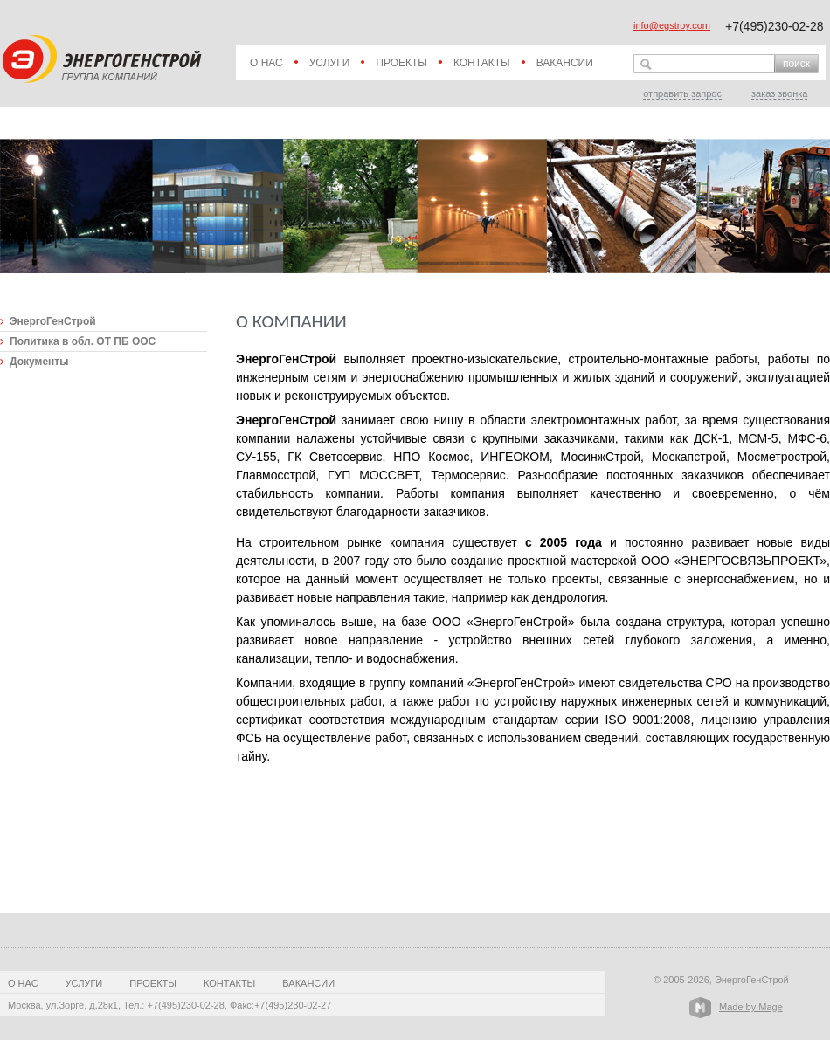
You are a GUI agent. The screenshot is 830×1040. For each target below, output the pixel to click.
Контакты (481, 63)
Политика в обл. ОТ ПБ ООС (83, 341)
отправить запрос (682, 93)
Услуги (329, 63)
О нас (266, 63)
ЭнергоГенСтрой (53, 321)
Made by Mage (751, 1007)
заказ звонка (779, 93)
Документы (39, 361)
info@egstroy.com (671, 26)
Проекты (401, 63)
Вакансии (564, 63)
